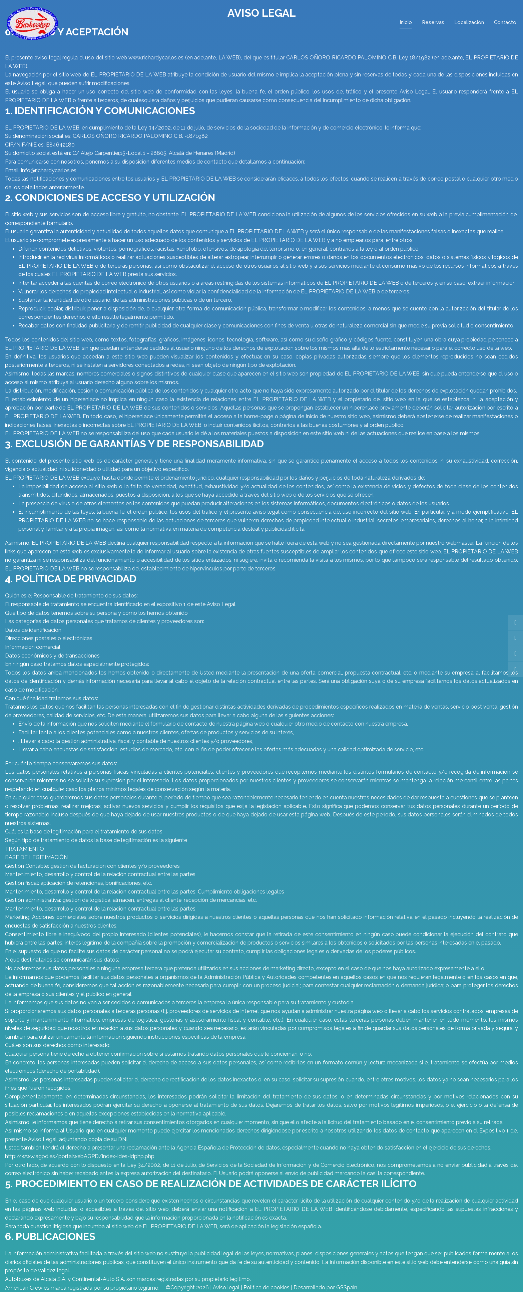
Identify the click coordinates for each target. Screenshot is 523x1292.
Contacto (505, 22)
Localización (469, 22)
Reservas (433, 22)
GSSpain (346, 1287)
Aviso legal (226, 1287)
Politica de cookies (266, 1287)
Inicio (406, 22)
